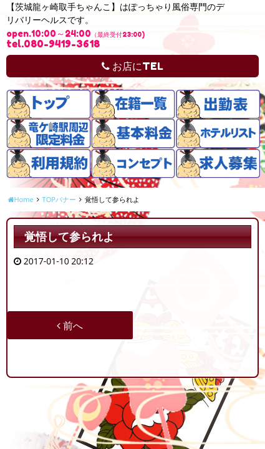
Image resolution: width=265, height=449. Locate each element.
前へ (70, 325)
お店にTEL (132, 66)
